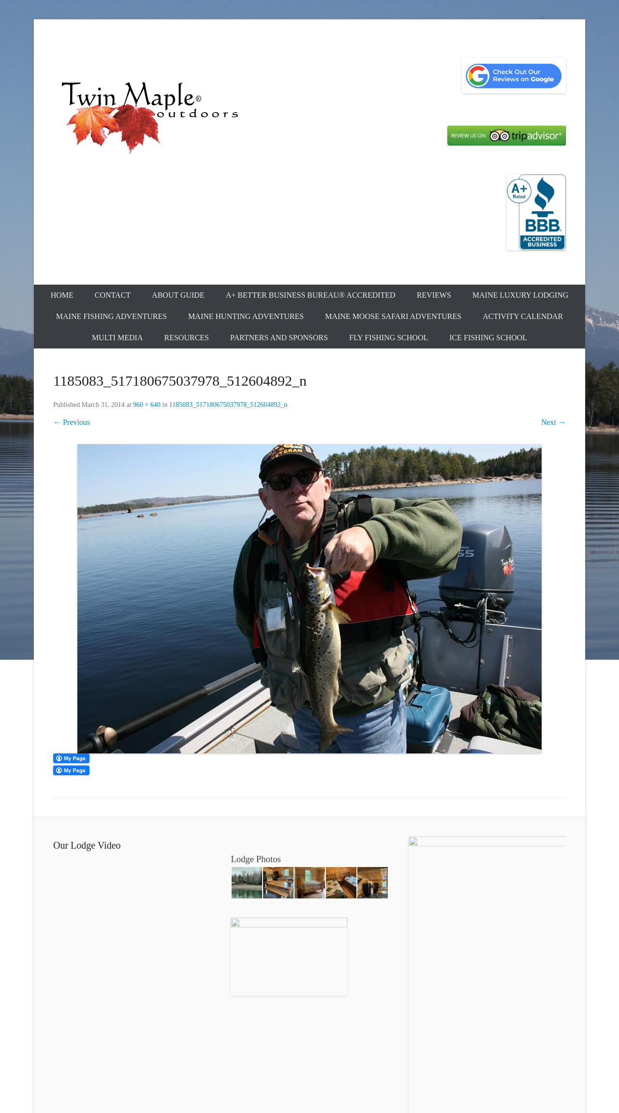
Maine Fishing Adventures (111, 316)
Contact (113, 295)
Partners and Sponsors (279, 337)
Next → (553, 422)
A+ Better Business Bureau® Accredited (311, 295)
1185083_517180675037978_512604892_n (228, 404)
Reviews (434, 295)
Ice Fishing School (488, 337)
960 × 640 (147, 404)
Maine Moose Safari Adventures (393, 316)
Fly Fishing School (388, 337)
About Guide (178, 295)
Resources (186, 337)
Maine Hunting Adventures (246, 316)
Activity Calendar (523, 316)
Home (62, 295)
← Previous (71, 422)
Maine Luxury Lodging (520, 295)
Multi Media (117, 337)
